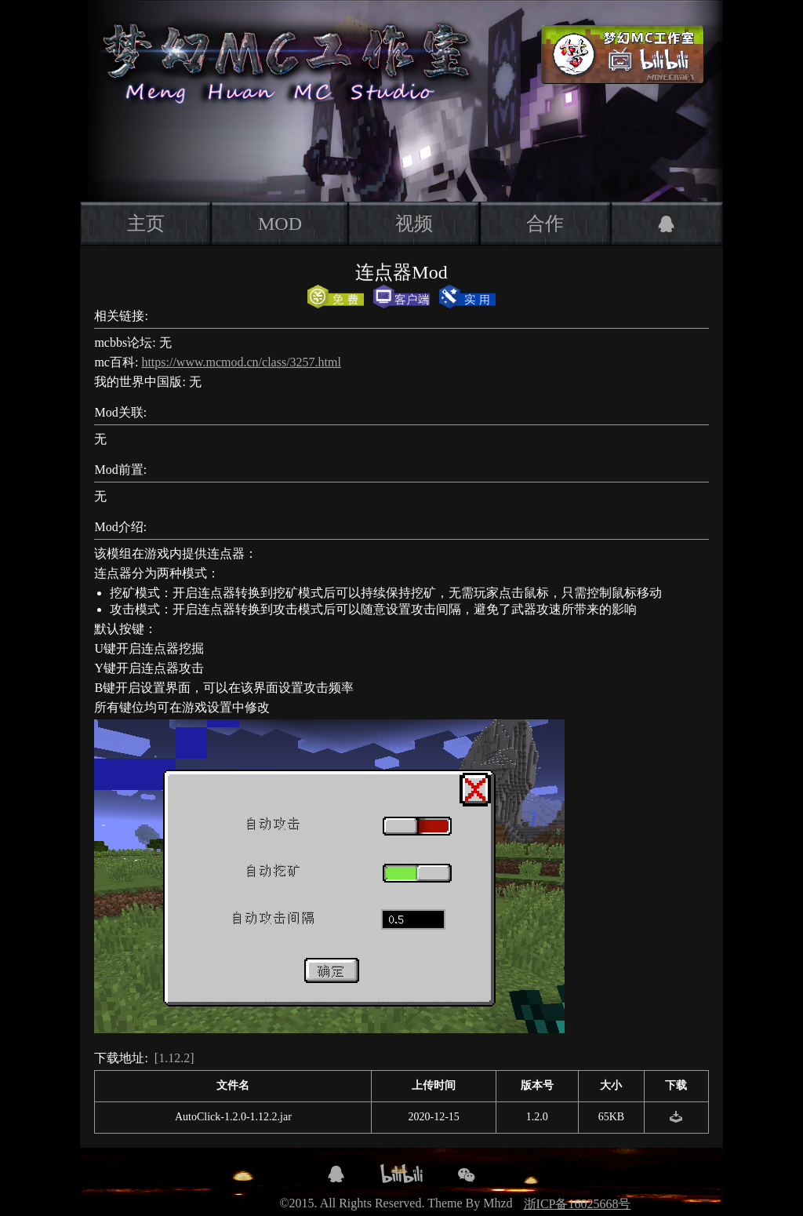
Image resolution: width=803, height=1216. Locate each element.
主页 (146, 223)
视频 (414, 223)
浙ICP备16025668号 (577, 1204)
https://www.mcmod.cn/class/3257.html (241, 362)
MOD (280, 223)
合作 (545, 223)
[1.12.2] (174, 1058)
